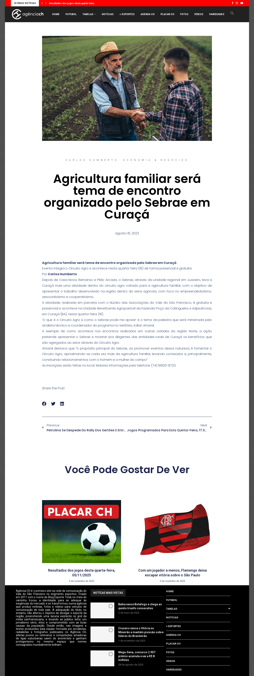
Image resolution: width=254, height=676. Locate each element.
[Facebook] (232, 3)
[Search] (234, 31)
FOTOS (184, 14)
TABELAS (88, 14)
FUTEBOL (71, 14)
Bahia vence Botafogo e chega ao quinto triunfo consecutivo (140, 606)
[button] (42, 3)
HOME (56, 14)
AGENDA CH (147, 14)
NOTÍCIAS (108, 14)
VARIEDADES (216, 14)
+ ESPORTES (127, 14)
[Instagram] (237, 3)
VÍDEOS (198, 14)
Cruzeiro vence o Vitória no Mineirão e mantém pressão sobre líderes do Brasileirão (141, 632)
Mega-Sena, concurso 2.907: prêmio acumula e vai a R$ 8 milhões (137, 656)
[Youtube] (242, 3)
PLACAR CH (167, 14)
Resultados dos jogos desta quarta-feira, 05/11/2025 (78, 3)
